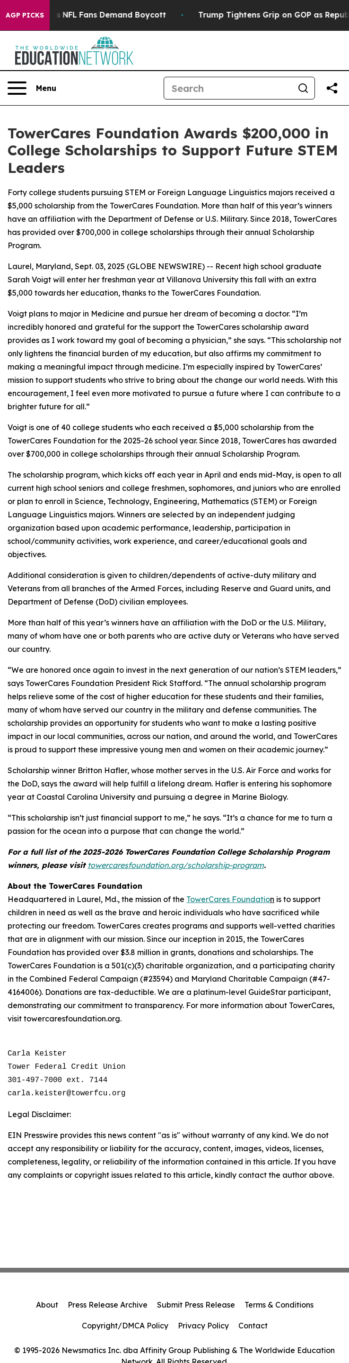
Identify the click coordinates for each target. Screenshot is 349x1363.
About (47, 1304)
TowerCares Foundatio (228, 899)
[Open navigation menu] (32, 88)
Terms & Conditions (279, 1304)
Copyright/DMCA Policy (125, 1325)
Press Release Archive (108, 1304)
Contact (253, 1325)
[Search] (228, 88)
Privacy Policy (203, 1325)
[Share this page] (332, 88)
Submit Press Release (196, 1304)
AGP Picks (25, 15)
